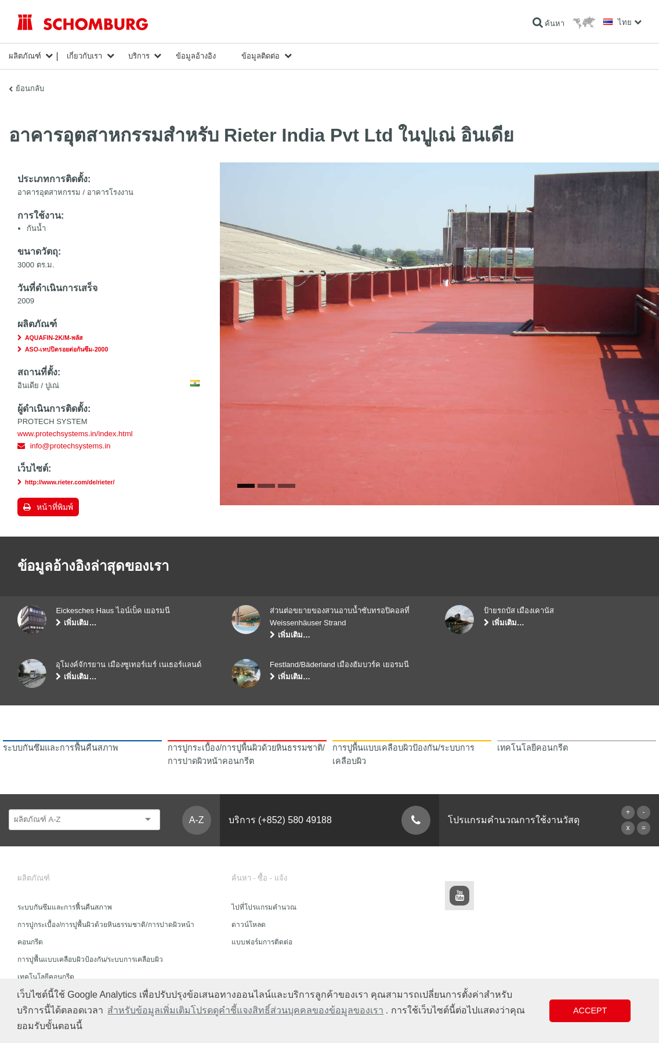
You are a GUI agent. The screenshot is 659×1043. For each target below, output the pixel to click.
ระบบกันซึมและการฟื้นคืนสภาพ (64, 907)
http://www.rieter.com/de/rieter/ (69, 482)
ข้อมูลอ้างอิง (196, 56)
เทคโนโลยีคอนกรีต (45, 977)
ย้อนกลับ (30, 88)
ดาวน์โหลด (248, 925)
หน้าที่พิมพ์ (55, 507)
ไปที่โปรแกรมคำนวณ (263, 907)
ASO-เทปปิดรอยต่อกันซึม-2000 (66, 349)
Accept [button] (590, 1010)
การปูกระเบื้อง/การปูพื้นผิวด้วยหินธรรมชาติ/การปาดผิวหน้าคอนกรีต (105, 933)
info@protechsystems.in (70, 445)
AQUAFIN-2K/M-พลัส (53, 337)
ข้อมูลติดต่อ (260, 56)
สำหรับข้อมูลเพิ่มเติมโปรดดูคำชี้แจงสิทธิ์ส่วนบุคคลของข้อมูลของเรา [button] (245, 1010)
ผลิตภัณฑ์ (25, 56)
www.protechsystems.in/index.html (75, 433)
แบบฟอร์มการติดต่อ (261, 942)
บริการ (139, 56)
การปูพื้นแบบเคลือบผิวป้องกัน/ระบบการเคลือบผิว (90, 959)
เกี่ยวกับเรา (84, 56)
